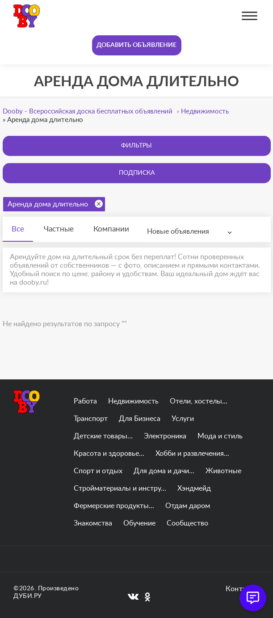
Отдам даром (187, 505)
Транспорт (91, 418)
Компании (111, 229)
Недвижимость (133, 401)
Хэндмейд (194, 488)
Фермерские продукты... (114, 505)
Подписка (137, 173)
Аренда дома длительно (55, 204)
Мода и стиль (220, 436)
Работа (85, 401)
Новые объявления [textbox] (178, 231)
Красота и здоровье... (109, 453)
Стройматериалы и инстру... (120, 488)
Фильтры (136, 146)
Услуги (183, 418)
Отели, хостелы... (198, 401)
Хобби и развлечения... (192, 453)
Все (18, 229)
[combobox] (191, 231)
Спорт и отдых (98, 471)
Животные (223, 471)
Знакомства (93, 523)
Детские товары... (103, 436)
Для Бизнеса (139, 418)
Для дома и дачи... (164, 471)
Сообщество (187, 523)
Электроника (165, 436)
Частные (59, 229)
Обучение (139, 523)
